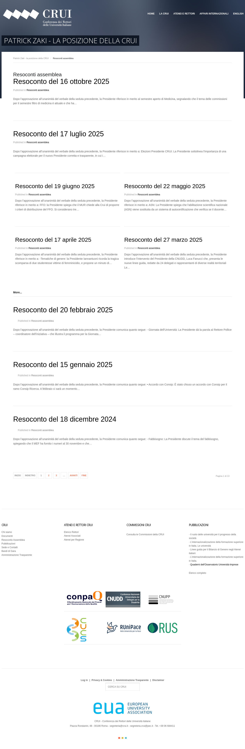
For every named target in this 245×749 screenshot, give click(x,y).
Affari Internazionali (214, 13)
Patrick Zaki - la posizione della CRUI (31, 58)
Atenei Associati (72, 535)
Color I (119, 738)
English (238, 13)
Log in (84, 680)
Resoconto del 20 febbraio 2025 (63, 310)
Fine (84, 475)
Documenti (7, 536)
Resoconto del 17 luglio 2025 (58, 134)
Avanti (73, 475)
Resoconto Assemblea (13, 540)
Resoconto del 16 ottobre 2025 (61, 81)
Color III (126, 738)
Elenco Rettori (71, 532)
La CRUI (164, 13)
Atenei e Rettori (184, 13)
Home (151, 13)
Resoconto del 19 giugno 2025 (55, 186)
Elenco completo (197, 573)
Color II (122, 738)
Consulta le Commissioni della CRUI (145, 534)
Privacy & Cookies (102, 680)
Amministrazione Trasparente (17, 555)
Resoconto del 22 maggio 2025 (164, 186)
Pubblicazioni (8, 543)
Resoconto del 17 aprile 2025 (53, 239)
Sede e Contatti (10, 547)
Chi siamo (7, 532)
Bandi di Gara (9, 551)
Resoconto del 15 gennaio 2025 (62, 365)
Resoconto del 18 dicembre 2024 (64, 419)
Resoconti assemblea (38, 90)
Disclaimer (158, 680)
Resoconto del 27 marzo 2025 (163, 239)
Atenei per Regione (74, 539)
